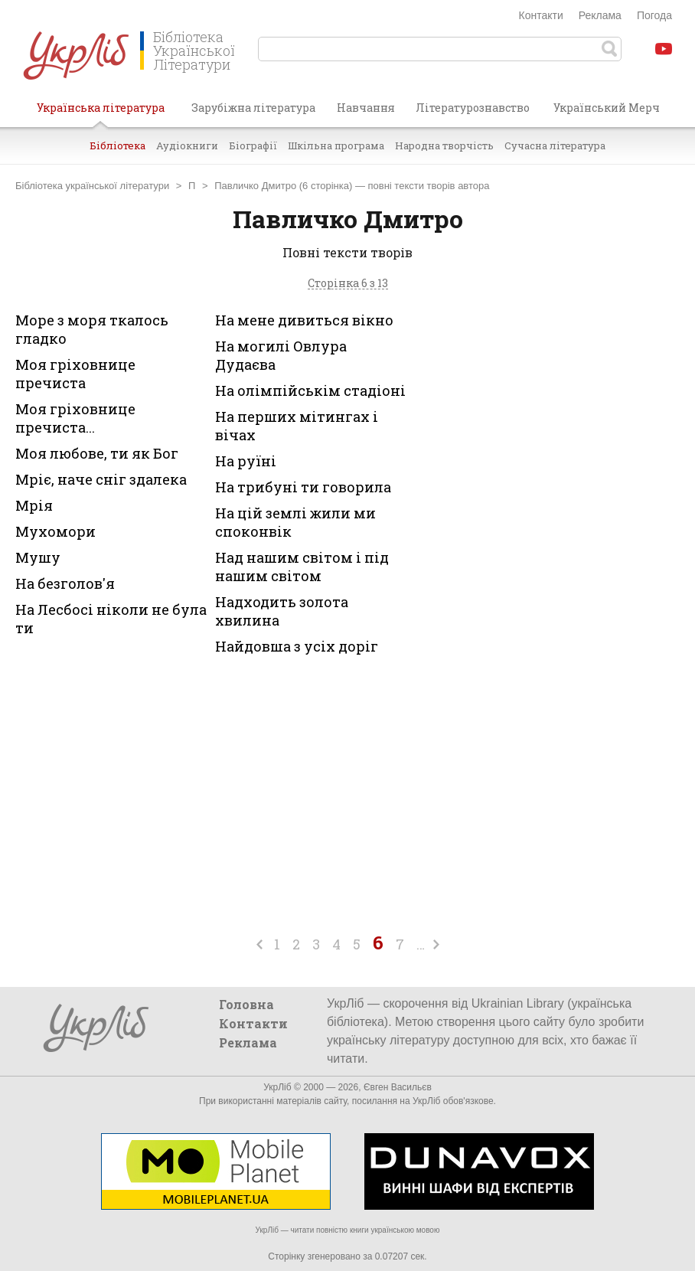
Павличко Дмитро (255, 185)
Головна (246, 1004)
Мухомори (55, 531)
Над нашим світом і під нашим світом (302, 566)
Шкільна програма (336, 145)
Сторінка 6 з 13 (348, 283)
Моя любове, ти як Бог (96, 453)
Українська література (101, 113)
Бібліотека (117, 145)
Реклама (600, 15)
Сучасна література (554, 145)
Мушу (37, 557)
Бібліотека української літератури (92, 185)
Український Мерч (606, 107)
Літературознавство (473, 107)
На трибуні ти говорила (303, 487)
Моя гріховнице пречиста (75, 373)
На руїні (245, 461)
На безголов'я (65, 583)
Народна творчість (444, 145)
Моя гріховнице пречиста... (75, 418)
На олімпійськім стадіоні (310, 390)
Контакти (541, 15)
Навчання (366, 107)
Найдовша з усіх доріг (296, 646)
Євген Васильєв (398, 1087)
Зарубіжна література (253, 107)
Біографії (253, 145)
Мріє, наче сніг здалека (101, 479)
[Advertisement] (568, 429)
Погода (654, 15)
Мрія (34, 505)
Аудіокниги (187, 145)
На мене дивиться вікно (304, 320)
